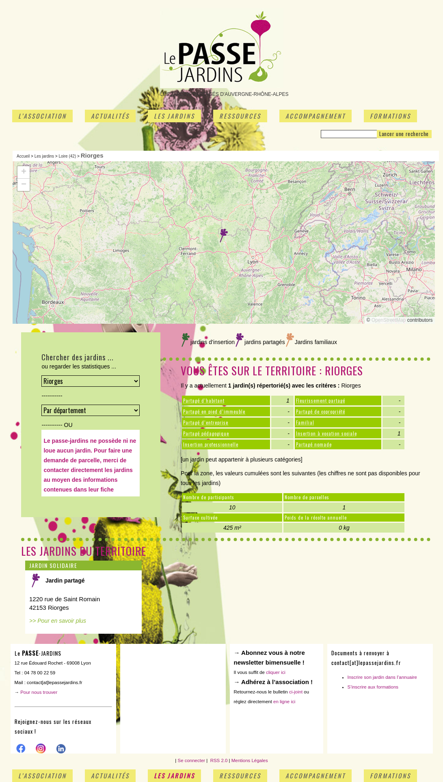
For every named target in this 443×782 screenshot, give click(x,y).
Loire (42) (67, 156)
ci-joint (296, 691)
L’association (42, 115)
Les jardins (174, 115)
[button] (224, 236)
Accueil (23, 156)
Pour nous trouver (38, 692)
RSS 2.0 (218, 760)
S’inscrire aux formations (373, 687)
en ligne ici (284, 701)
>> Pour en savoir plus (57, 620)
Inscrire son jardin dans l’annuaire (382, 677)
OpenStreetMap (389, 320)
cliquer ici (275, 672)
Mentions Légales (249, 760)
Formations (390, 115)
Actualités (110, 115)
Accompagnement (315, 115)
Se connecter (191, 760)
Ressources (240, 115)
